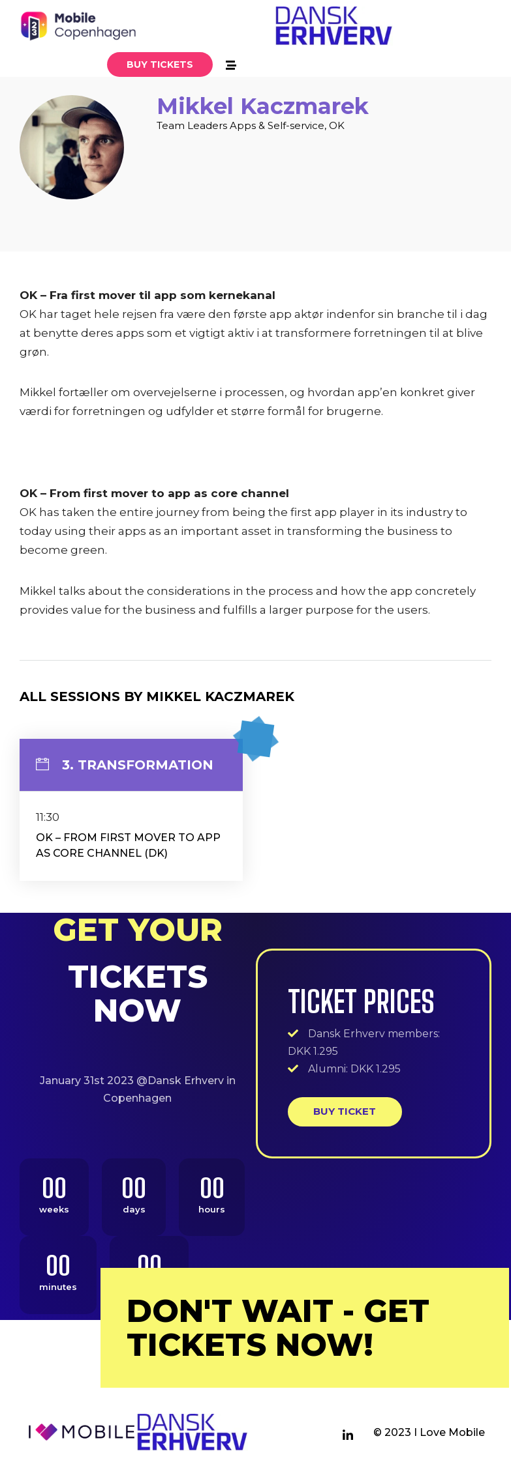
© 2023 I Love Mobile (429, 1432)
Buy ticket (344, 1111)
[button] (160, 64)
